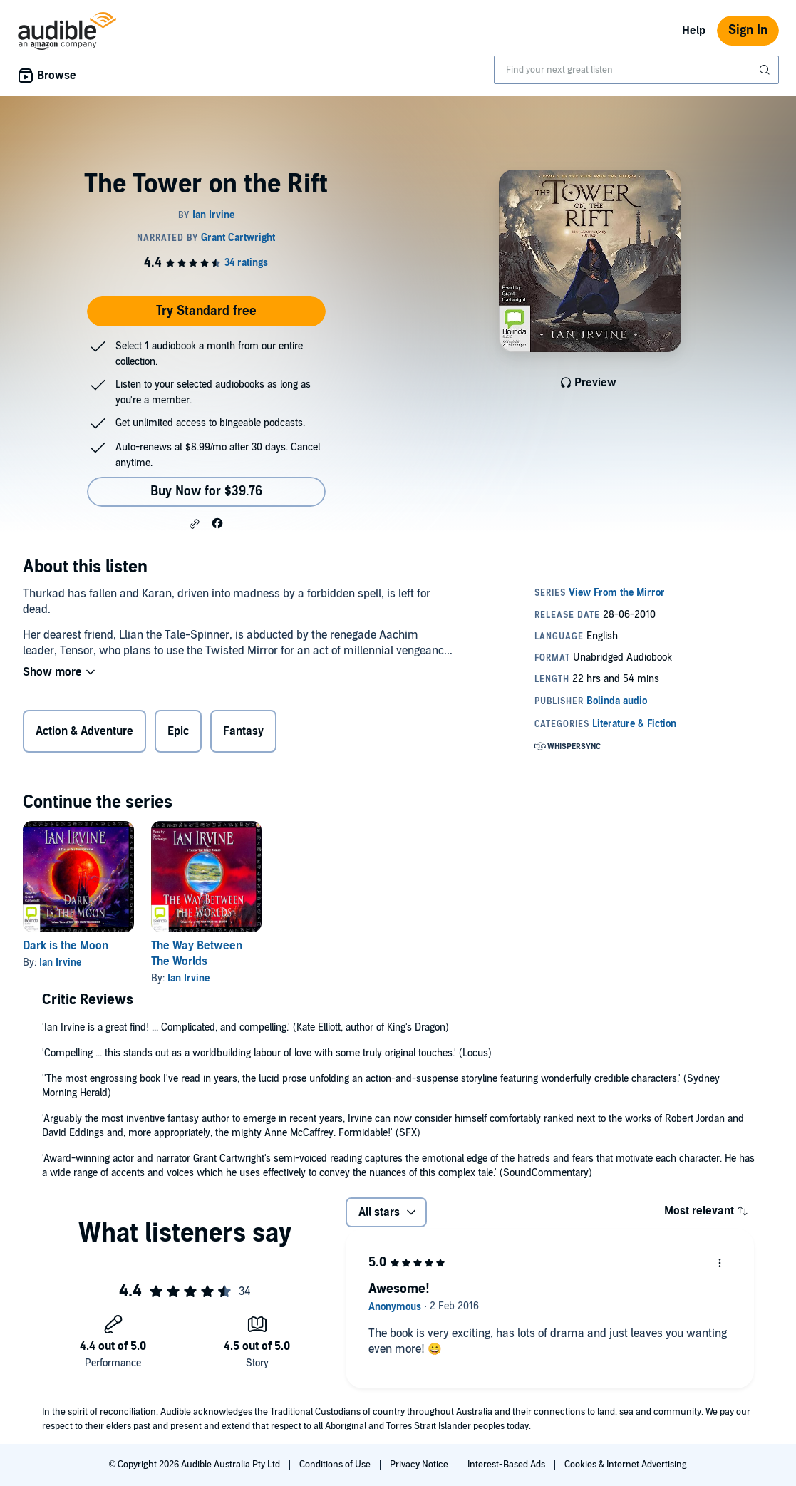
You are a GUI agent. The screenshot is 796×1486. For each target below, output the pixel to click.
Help (693, 31)
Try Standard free (206, 311)
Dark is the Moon (65, 946)
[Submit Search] (766, 70)
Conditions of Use (336, 1464)
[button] (194, 524)
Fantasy (243, 731)
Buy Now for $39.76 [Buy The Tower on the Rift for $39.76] (206, 491)
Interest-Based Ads (507, 1464)
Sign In (747, 30)
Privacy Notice (420, 1464)
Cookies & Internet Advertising (625, 1464)
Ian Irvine (60, 962)
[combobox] (636, 70)
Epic (178, 731)
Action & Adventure (84, 731)
